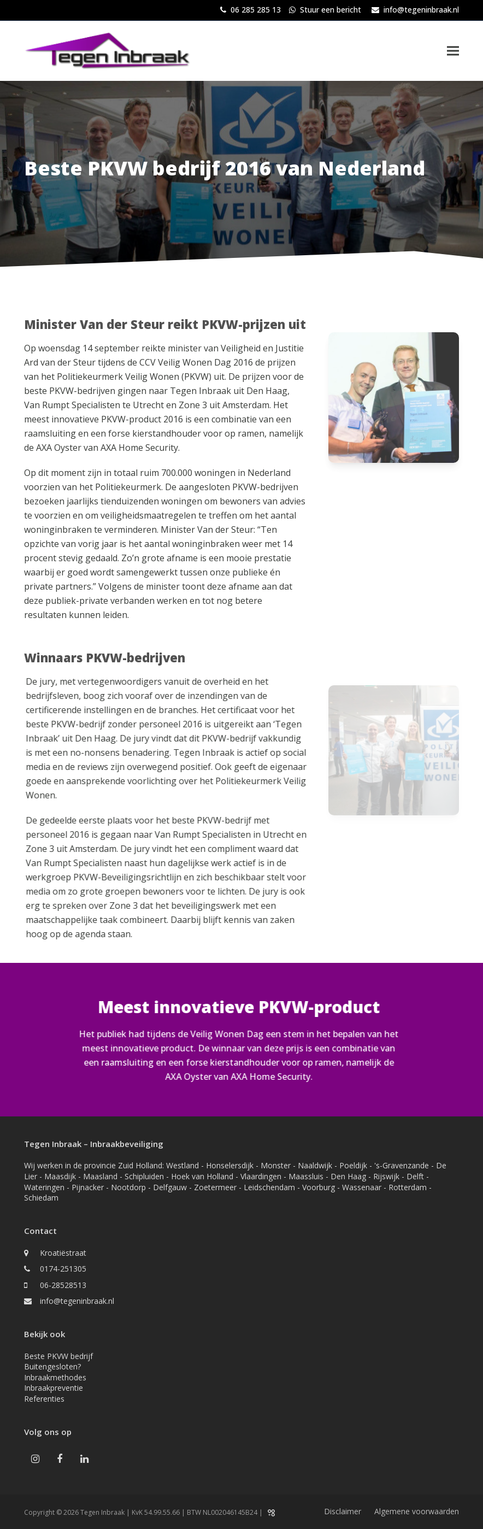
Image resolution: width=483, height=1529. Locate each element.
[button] (453, 50)
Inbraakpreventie (53, 1388)
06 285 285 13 (256, 9)
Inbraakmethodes (55, 1377)
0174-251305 (63, 1268)
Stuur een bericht (330, 9)
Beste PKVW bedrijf (58, 1356)
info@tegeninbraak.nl (421, 9)
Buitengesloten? (52, 1366)
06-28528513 (63, 1285)
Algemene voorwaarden (416, 1511)
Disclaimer (342, 1511)
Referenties (44, 1398)
